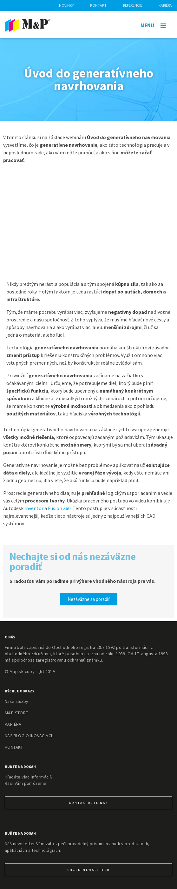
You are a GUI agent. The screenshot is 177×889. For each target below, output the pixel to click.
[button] (88, 599)
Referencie (132, 5)
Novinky (66, 5)
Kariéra (165, 5)
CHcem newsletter (89, 870)
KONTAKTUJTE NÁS (88, 803)
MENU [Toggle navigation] (153, 25)
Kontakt (98, 5)
